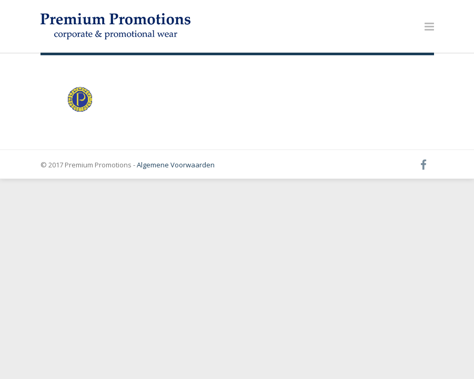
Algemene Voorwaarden (176, 164)
